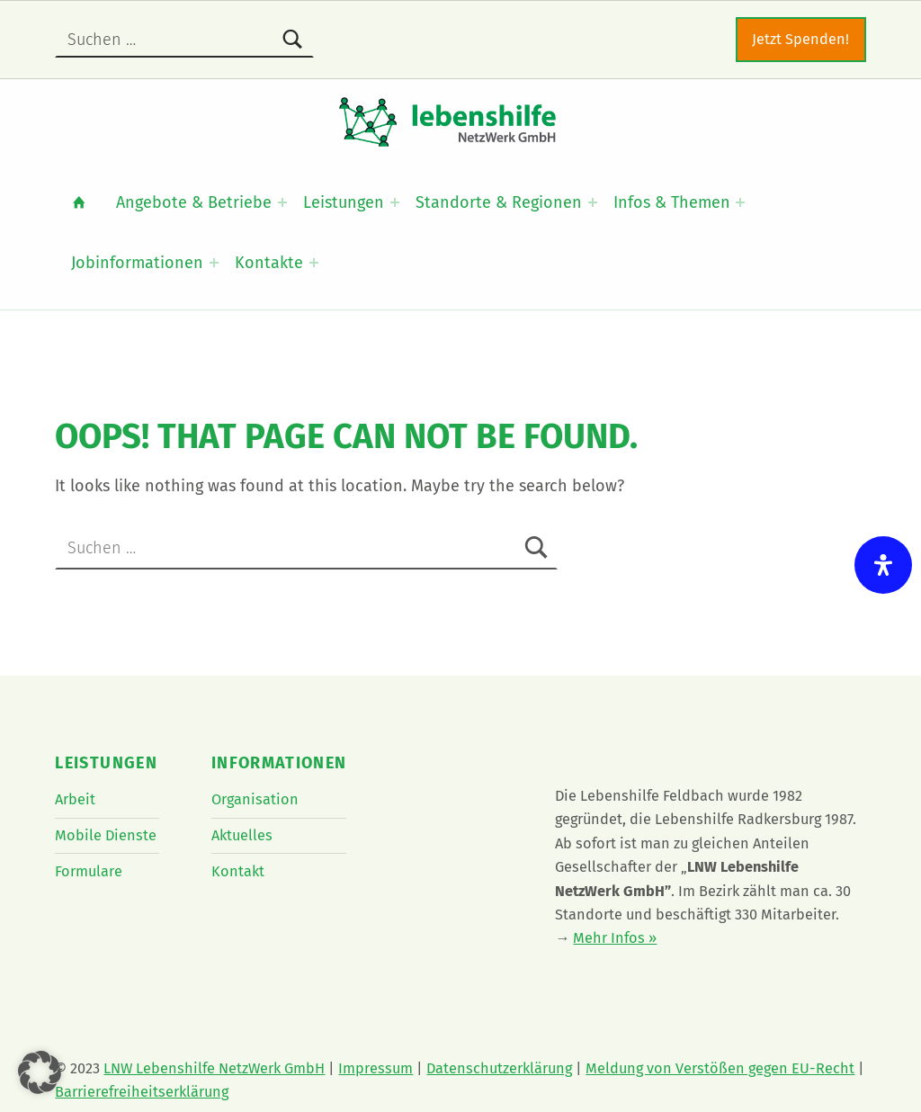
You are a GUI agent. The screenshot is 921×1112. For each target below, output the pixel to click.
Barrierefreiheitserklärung (141, 1091)
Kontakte (269, 263)
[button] (39, 1072)
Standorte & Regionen (499, 202)
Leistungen (343, 202)
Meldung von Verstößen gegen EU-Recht (720, 1068)
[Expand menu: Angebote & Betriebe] (282, 202)
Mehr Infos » (615, 937)
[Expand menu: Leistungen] (394, 202)
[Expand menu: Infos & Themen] (740, 202)
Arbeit (75, 799)
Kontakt (237, 871)
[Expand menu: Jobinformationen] (214, 262)
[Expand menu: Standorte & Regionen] (592, 202)
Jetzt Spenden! (800, 39)
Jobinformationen (137, 263)
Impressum (375, 1068)
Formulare (88, 871)
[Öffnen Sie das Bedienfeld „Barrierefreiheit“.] (883, 565)
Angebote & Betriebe (194, 202)
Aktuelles (242, 835)
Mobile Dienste (105, 835)
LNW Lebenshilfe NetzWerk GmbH (214, 1068)
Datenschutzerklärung (499, 1068)
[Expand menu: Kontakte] (313, 262)
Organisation (255, 799)
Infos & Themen (671, 202)
